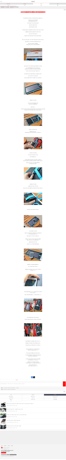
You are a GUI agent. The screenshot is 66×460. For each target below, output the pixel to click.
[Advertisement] (27, 437)
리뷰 (8, 5)
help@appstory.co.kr (6, 448)
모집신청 (24, 3)
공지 (41, 5)
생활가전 (11, 399)
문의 (24, 5)
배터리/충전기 (11, 396)
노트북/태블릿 (55, 399)
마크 (57, 3)
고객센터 (9, 445)
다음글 (10, 387)
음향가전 (33, 394)
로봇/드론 (33, 397)
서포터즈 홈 (8, 3)
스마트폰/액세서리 (55, 396)
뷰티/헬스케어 (33, 399)
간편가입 (5, 445)
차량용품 (55, 394)
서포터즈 (33, 1)
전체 (11, 394)
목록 (64, 9)
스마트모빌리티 (11, 397)
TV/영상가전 (55, 397)
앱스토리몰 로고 (2, 448)
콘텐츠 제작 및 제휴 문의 (13, 454)
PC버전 (12, 445)
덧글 (17, 379)
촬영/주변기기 (33, 396)
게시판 (41, 3)
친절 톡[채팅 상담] (3, 452)
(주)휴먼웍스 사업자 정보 (6, 447)
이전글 (8, 389)
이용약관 (8, 454)
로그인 (2, 445)
